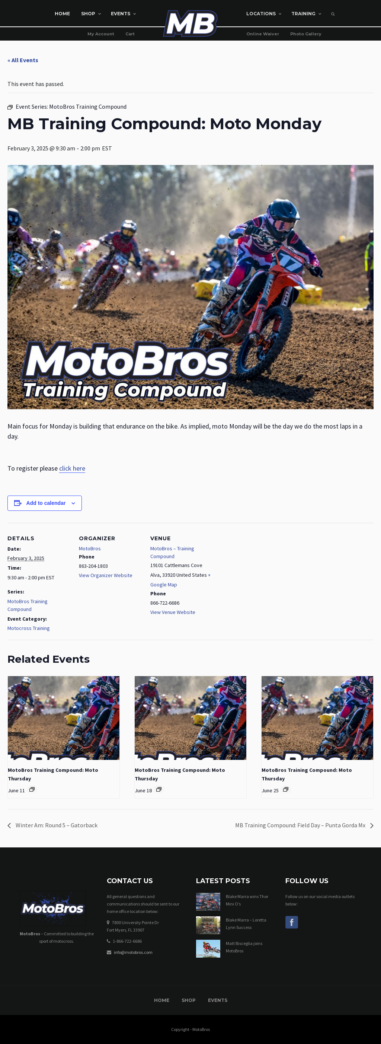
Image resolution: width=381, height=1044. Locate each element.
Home (161, 1000)
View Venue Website (172, 612)
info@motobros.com (133, 952)
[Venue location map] (261, 574)
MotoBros (90, 548)
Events (217, 1000)
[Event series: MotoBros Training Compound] (32, 789)
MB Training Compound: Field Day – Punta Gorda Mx (300, 825)
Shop (189, 1000)
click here (72, 468)
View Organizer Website (105, 575)
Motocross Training (28, 628)
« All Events (22, 60)
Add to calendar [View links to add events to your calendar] (46, 503)
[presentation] (63, 718)
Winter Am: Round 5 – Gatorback (56, 825)
